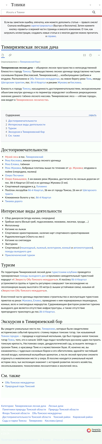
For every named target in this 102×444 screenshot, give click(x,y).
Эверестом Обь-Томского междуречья (24, 290)
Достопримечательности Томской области (26, 416)
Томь (89, 78)
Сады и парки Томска (14, 420)
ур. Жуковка (76, 167)
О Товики (45, 439)
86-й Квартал (38, 82)
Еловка (37, 300)
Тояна (11, 339)
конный (66, 247)
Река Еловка (12, 164)
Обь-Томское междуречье (20, 382)
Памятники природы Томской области (24, 409)
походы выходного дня (18, 251)
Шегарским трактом (12, 82)
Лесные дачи (56, 405)
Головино (41, 186)
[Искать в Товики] (51, 12)
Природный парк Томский (20, 386)
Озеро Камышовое (15, 178)
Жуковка (62, 82)
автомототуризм (82, 247)
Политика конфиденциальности (19, 439)
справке (51, 36)
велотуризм (54, 247)
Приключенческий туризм (20, 255)
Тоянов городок (10, 336)
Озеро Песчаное (14, 175)
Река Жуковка (13, 167)
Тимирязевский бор (29, 61)
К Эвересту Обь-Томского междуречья (35, 279)
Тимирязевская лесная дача (30, 405)
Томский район (61, 416)
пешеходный (28, 247)
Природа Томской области (63, 409)
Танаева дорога (13, 201)
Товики (18, 4)
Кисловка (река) (54, 420)
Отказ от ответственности (68, 439)
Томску (27, 71)
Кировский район (83, 416)
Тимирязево (48, 328)
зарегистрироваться (42, 25)
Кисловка (75, 82)
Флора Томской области (16, 413)
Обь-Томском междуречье (44, 78)
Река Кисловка (13, 160)
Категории (7, 405)
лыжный (41, 247)
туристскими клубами (64, 271)
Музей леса (11, 156)
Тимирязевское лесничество (32, 99)
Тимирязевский (34, 156)
